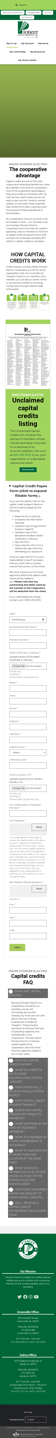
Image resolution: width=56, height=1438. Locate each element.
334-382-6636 (18, 1342)
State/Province (16, 747)
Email (12, 695)
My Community (18, 51)
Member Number (18, 639)
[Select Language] (35, 1420)
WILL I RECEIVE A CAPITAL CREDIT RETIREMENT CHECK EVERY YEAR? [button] (28, 1209)
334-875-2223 (17, 1391)
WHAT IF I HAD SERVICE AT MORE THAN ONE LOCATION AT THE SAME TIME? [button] (28, 1156)
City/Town (14, 734)
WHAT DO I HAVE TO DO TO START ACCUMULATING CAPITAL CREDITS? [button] (25, 1075)
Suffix (12, 930)
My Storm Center (27, 60)
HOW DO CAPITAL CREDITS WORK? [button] (24, 1062)
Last (11, 917)
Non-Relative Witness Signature (25, 882)
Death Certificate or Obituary (24, 652)
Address (13, 721)
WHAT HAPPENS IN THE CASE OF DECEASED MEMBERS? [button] (28, 1127)
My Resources (37, 51)
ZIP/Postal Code (17, 759)
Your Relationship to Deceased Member (24, 806)
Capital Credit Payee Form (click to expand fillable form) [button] (28, 491)
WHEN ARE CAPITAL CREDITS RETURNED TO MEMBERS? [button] (25, 1114)
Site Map (28, 1412)
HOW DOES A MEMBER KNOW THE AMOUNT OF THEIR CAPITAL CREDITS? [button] (28, 1193)
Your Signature (16, 820)
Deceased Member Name (22, 627)
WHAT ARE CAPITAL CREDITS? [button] (25, 993)
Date (11, 614)
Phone (12, 708)
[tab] (28, 993)
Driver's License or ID (20, 775)
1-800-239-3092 (37, 1342)
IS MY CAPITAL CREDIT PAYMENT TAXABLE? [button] (27, 1102)
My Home (43, 43)
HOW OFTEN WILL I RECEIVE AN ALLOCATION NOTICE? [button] (26, 1091)
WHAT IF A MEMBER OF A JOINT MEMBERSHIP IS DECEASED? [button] (28, 1141)
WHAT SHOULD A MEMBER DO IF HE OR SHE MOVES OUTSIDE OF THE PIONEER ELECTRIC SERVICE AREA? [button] (27, 1176)
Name (12, 682)
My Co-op (12, 43)
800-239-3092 (22, 455)
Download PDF (28, 470)
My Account (27, 43)
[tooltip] (39, 496)
